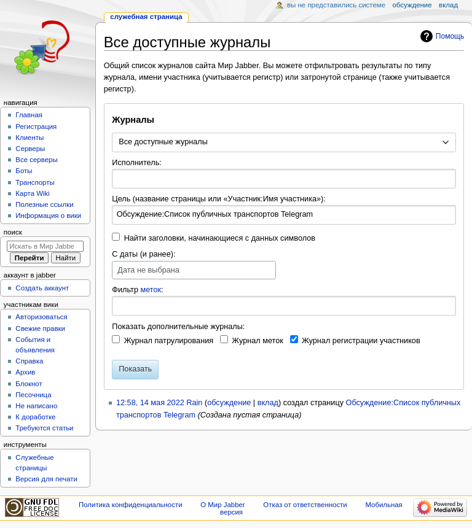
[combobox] (283, 142)
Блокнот (28, 383)
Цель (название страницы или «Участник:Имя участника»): (219, 199)
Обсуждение (411, 5)
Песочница (33, 394)
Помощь (450, 36)
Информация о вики (48, 215)
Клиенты (29, 137)
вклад (268, 402)
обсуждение (229, 402)
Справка (29, 361)
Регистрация (36, 126)
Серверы (30, 148)
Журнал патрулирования (168, 340)
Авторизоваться (41, 316)
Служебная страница (146, 16)
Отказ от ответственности (305, 504)
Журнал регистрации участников (361, 340)
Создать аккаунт (42, 288)
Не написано (36, 406)
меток (150, 289)
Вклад (448, 5)
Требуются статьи (44, 428)
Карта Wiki (32, 193)
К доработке (35, 417)
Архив (25, 372)
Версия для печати (46, 479)
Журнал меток (257, 340)
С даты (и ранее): (143, 254)
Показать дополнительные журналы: (178, 326)
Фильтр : (137, 289)
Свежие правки (40, 328)
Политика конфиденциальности (131, 504)
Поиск (13, 232)
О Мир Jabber (222, 504)
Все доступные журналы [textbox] (163, 142)
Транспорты (34, 182)
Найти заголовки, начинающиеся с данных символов (219, 238)
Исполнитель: (136, 162)
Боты (23, 170)
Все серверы (36, 159)
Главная (28, 114)
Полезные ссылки (44, 204)
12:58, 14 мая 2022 (150, 402)
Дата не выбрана (148, 270)
